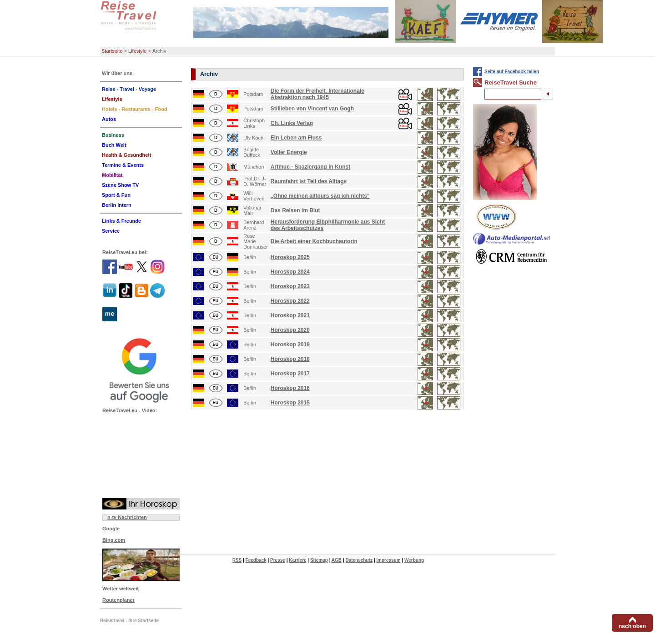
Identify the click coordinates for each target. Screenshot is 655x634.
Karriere (297, 560)
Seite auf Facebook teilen (511, 71)
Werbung (414, 560)
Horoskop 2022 (290, 301)
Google (111, 528)
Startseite (111, 51)
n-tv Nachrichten (127, 517)
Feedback (256, 560)
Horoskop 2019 (290, 344)
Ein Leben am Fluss (296, 138)
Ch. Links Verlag (292, 123)
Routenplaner (118, 600)
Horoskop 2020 (290, 330)
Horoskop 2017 (290, 373)
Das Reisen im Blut (295, 210)
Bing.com (113, 540)
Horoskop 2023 (290, 286)
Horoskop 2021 (290, 315)
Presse (277, 560)
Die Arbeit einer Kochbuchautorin (314, 241)
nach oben (632, 626)
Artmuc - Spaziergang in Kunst (310, 167)
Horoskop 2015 (290, 402)
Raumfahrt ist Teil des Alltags (309, 181)
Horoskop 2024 (290, 272)
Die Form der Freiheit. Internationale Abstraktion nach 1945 (317, 94)
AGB (337, 560)
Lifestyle (137, 51)
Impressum (388, 560)
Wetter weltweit (120, 588)
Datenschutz (358, 560)
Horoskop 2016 (290, 388)
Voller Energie (289, 152)
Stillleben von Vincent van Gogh (312, 108)
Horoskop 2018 (290, 359)
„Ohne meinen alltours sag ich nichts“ (320, 196)
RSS (237, 560)
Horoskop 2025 (290, 257)
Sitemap (319, 560)
